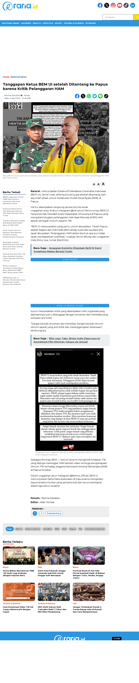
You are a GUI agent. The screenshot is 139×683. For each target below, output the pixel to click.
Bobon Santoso (33, 529)
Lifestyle (48, 23)
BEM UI (19, 529)
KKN (64, 529)
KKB (57, 529)
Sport (58, 23)
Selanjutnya (54, 513)
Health (37, 23)
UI (59, 459)
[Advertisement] (69, 51)
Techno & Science (74, 23)
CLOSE (117, 639)
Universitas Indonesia (94, 529)
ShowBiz (26, 23)
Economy (90, 23)
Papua (73, 529)
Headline (47, 529)
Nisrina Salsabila (12, 95)
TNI (80, 529)
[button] (94, 184)
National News (10, 23)
